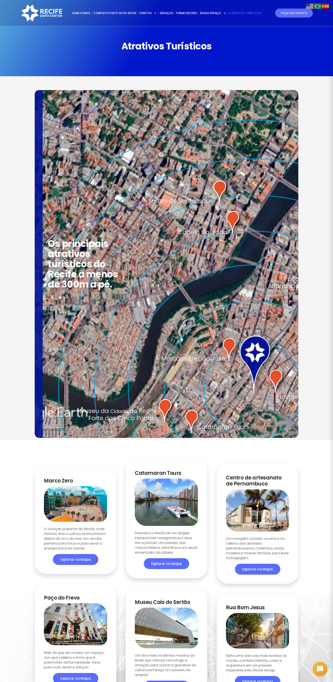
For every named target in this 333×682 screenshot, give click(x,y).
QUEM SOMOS (81, 13)
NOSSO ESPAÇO (213, 13)
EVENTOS (148, 13)
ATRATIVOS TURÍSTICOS (245, 13)
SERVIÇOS (166, 13)
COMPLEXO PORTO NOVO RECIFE (114, 13)
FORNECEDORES (186, 13)
